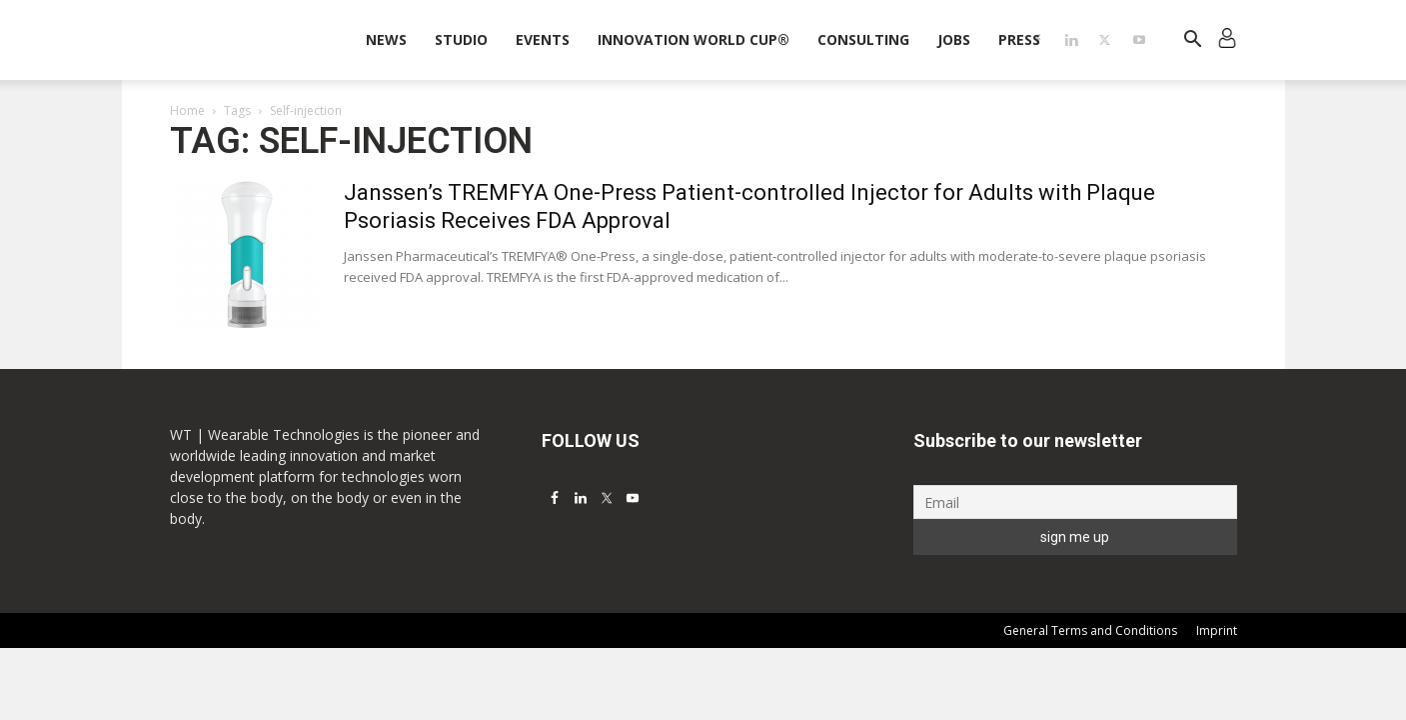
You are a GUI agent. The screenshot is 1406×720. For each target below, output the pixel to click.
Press (1019, 39)
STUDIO (461, 39)
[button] (1193, 41)
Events (543, 39)
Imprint (1216, 630)
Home (187, 110)
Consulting (863, 39)
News (386, 39)
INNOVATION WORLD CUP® (693, 39)
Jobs (953, 39)
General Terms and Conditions (1090, 630)
